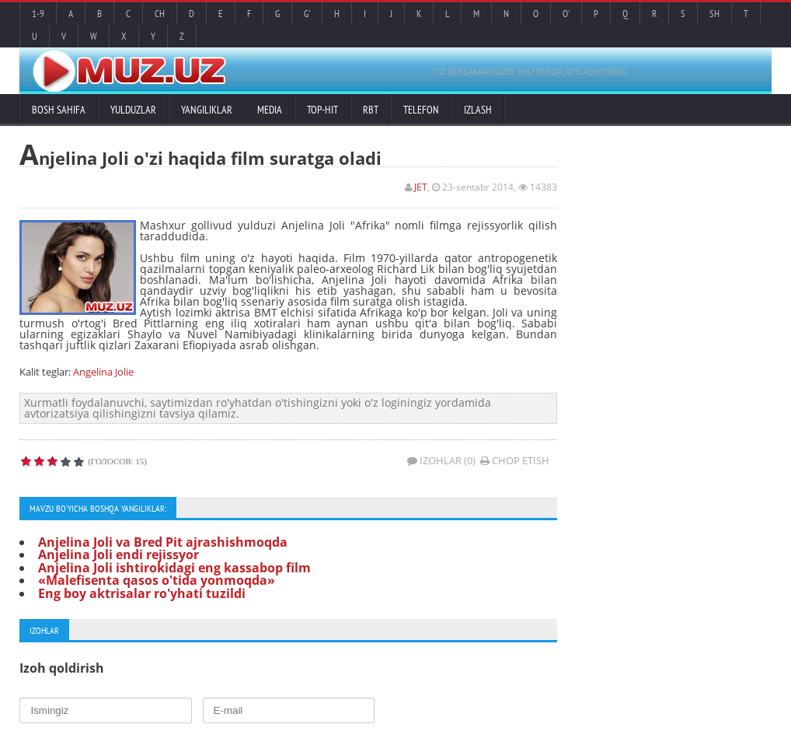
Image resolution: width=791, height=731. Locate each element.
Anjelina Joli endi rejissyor (118, 554)
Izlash (478, 110)
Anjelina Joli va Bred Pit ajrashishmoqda (162, 542)
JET (420, 187)
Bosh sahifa (58, 110)
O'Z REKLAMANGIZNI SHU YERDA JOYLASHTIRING (529, 71)
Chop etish (514, 460)
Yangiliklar (206, 110)
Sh (714, 13)
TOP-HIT (322, 110)
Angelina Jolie (103, 372)
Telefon (421, 110)
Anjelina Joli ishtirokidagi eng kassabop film (174, 567)
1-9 (38, 13)
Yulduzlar (133, 110)
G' (307, 13)
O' (566, 13)
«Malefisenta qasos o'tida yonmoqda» (156, 580)
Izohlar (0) (441, 460)
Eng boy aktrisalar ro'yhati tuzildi (142, 593)
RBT (370, 110)
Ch (160, 13)
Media (269, 110)
